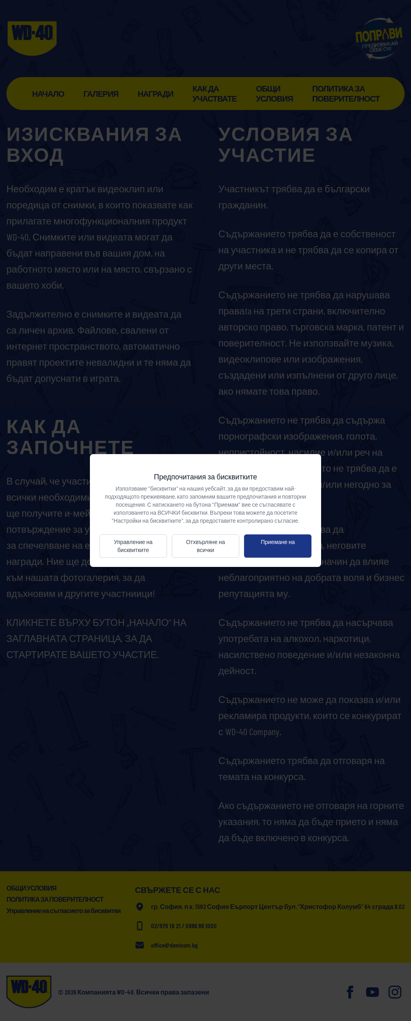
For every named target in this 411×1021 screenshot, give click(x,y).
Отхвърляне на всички (205, 545)
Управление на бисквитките (133, 545)
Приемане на (278, 541)
